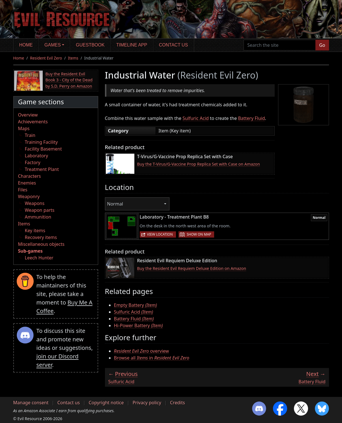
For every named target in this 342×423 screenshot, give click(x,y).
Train (30, 135)
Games (52, 45)
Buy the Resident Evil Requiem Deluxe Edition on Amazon (191, 268)
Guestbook (90, 45)
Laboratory (36, 156)
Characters (29, 176)
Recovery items (41, 237)
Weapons (35, 203)
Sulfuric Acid (195, 118)
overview (141, 351)
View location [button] (160, 234)
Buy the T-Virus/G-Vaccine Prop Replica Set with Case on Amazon (198, 164)
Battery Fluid (251, 118)
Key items (35, 230)
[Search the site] (280, 45)
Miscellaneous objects (41, 244)
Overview (28, 115)
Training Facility (41, 142)
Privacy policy (147, 402)
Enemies (27, 183)
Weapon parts (40, 210)
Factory (32, 162)
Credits (177, 402)
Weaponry (29, 196)
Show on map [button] (199, 234)
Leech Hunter (39, 258)
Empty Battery (135, 305)
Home (26, 45)
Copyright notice (106, 402)
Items (73, 58)
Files (22, 190)
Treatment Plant (42, 169)
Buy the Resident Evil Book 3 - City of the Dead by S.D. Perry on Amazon (69, 80)
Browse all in (151, 358)
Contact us (173, 45)
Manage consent (31, 402)
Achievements (33, 122)
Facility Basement (43, 149)
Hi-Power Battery (138, 325)
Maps (24, 128)
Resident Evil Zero (46, 58)
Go (322, 45)
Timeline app (131, 45)
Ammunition (38, 217)
